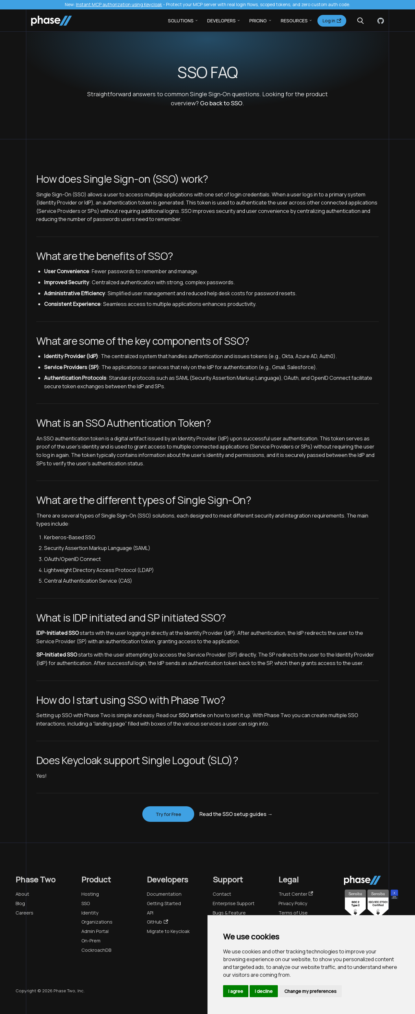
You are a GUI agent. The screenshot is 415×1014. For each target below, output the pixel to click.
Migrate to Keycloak (168, 931)
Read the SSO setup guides (236, 814)
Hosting (90, 894)
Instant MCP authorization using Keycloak (119, 4)
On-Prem (91, 941)
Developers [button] (221, 20)
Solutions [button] (181, 20)
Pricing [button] (258, 20)
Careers (24, 913)
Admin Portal (95, 931)
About (22, 894)
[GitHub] (379, 20)
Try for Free (168, 814)
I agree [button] (235, 991)
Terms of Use (293, 913)
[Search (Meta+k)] (360, 20)
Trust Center (296, 894)
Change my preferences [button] (310, 991)
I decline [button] (264, 991)
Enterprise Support (234, 903)
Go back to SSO (221, 103)
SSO (85, 903)
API (150, 913)
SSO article (192, 715)
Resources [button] (294, 20)
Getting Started (164, 903)
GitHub (157, 922)
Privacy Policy (293, 903)
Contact (222, 894)
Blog (20, 903)
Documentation (164, 894)
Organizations (97, 922)
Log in (332, 20)
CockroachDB (96, 950)
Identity (90, 913)
